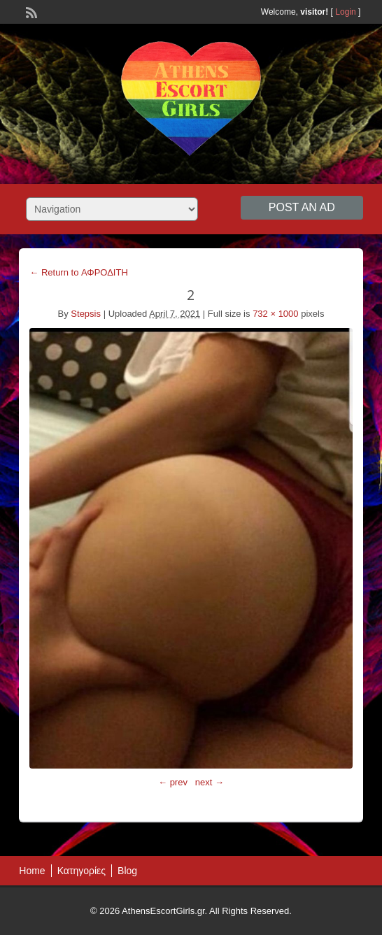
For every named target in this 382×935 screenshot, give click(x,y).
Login (345, 12)
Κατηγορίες (81, 870)
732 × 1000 (275, 313)
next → (209, 782)
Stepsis (86, 313)
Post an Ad (302, 207)
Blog (127, 870)
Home (32, 870)
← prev (173, 782)
